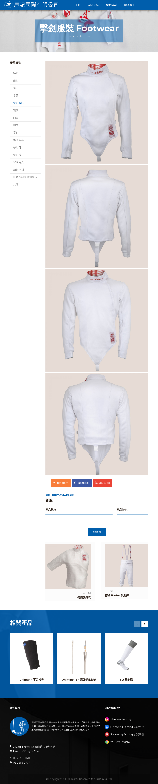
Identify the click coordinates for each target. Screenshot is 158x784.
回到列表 (97, 532)
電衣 (16, 110)
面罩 (16, 117)
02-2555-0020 (21, 758)
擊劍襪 (17, 155)
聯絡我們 (129, 5)
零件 (16, 132)
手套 (16, 95)
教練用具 (18, 162)
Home (71, 36)
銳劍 (16, 80)
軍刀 (16, 88)
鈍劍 (16, 73)
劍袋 (16, 125)
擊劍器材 (111, 5)
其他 (16, 184)
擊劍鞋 (17, 147)
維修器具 (18, 140)
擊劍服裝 (18, 103)
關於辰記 (93, 5)
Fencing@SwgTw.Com (26, 751)
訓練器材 (18, 169)
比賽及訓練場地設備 (25, 177)
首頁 (78, 5)
